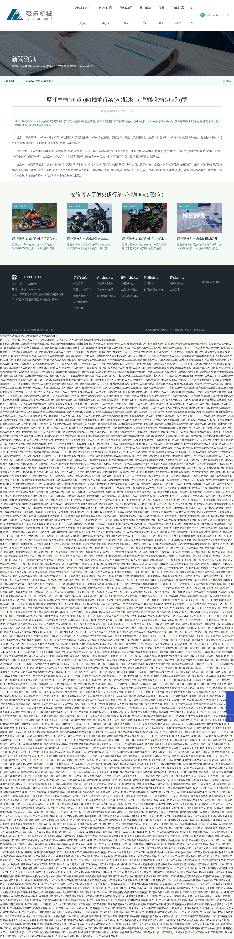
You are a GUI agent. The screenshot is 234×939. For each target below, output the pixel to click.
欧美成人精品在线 (23, 764)
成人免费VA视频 (153, 704)
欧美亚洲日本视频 (158, 652)
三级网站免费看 (107, 568)
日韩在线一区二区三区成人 (34, 724)
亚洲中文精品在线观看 (81, 552)
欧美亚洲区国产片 (13, 804)
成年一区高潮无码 (168, 921)
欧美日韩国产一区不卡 (60, 740)
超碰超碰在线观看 (176, 728)
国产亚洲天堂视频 (215, 480)
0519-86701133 (213, 15)
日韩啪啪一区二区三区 (206, 664)
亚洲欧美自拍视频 (32, 744)
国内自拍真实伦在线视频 (102, 576)
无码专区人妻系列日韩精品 (153, 564)
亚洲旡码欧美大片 (206, 512)
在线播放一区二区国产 (205, 800)
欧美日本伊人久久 (146, 492)
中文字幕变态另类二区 (88, 736)
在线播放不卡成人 (49, 828)
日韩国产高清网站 (69, 536)
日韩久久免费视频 (219, 476)
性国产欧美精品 (28, 600)
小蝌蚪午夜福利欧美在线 (81, 600)
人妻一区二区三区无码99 (128, 380)
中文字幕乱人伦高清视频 (204, 592)
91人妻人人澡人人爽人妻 (137, 873)
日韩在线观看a (191, 460)
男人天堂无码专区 (38, 656)
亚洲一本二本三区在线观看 (115, 768)
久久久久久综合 (68, 864)
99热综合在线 (100, 452)
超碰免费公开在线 (63, 476)
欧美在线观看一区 (180, 676)
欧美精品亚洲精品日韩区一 (108, 740)
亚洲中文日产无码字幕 (104, 732)
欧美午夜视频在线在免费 (81, 792)
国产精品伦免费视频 (142, 352)
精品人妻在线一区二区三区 (74, 716)
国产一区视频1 (162, 640)
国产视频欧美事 (140, 780)
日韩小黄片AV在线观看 (157, 576)
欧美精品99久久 (190, 748)
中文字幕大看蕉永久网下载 (64, 396)
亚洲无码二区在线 (203, 504)
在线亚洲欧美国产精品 (36, 376)
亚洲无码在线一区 (103, 552)
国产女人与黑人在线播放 (166, 420)
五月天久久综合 (100, 772)
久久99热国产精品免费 (211, 861)
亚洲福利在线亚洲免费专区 (18, 552)
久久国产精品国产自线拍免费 (43, 732)
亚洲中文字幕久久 (49, 696)
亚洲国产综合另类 (127, 616)
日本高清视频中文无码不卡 (31, 360)
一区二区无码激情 (54, 356)
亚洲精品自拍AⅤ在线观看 (204, 588)
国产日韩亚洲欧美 (199, 568)
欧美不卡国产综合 (101, 916)
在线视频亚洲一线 (66, 684)
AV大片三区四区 (155, 488)
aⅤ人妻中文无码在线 (140, 660)
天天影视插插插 (62, 488)
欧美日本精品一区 (163, 352)
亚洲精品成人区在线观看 (181, 820)
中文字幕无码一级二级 (59, 424)
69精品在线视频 (215, 468)
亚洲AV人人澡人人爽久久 (100, 588)
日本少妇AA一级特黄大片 (63, 504)
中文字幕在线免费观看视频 (40, 448)
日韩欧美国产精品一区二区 (179, 844)
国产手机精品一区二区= (118, 420)
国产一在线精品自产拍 (110, 540)
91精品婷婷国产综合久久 (109, 820)
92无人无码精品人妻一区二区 (142, 532)
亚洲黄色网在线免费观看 (99, 832)
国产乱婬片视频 (118, 668)
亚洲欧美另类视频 (52, 708)
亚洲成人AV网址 (63, 928)
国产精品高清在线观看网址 (39, 480)
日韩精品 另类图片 (143, 464)
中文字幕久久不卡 (179, 712)
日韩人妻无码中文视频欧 (116, 816)
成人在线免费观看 (179, 564)
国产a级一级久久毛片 (80, 624)
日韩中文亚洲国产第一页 (107, 784)
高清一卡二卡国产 (92, 652)
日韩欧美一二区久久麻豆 (203, 424)
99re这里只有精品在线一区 (22, 464)
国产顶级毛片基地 (44, 644)
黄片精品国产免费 (213, 508)
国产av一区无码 (14, 708)
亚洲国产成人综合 (54, 348)
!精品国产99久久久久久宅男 (21, 516)
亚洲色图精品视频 (170, 628)
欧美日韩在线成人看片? (207, 376)
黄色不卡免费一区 (176, 768)
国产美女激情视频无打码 (72, 464)
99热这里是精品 (208, 528)
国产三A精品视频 (191, 612)
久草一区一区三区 (85, 616)
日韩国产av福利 (103, 428)
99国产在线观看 (188, 873)
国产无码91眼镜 (147, 913)
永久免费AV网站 (8, 716)
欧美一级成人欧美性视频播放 (175, 800)
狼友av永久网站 (44, 520)
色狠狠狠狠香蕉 (93, 816)
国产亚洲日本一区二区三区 (68, 861)
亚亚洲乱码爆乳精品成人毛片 (159, 889)
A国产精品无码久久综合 (93, 372)
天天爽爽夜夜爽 (198, 604)
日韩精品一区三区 (16, 937)
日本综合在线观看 (33, 512)
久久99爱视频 (57, 492)
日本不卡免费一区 (49, 536)
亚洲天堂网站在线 (137, 668)
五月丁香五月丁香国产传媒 (162, 668)
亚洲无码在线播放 (119, 384)
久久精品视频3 (55, 836)
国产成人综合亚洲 (81, 916)
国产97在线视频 (83, 720)
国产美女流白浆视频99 (205, 852)
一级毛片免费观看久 (132, 604)
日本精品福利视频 (62, 784)
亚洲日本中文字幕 (192, 764)
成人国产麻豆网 (59, 909)
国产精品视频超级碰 (182, 664)
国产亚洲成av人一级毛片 (114, 688)
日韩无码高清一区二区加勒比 (24, 904)
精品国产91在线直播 (113, 808)
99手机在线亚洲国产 (123, 572)
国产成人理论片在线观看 (133, 752)
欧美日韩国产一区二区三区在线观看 (154, 572)
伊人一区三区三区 (43, 760)
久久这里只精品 (72, 604)
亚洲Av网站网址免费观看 (209, 820)
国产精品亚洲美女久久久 (49, 604)
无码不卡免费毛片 (201, 780)
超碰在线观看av (201, 832)
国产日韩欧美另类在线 (81, 380)
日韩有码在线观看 (30, 720)
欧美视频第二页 (117, 556)
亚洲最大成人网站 (76, 496)
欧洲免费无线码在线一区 (128, 552)
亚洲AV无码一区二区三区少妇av (182, 648)
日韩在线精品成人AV (158, 672)
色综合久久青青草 (175, 508)
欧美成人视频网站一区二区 (34, 400)
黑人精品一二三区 (52, 556)
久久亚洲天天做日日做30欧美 (22, 532)
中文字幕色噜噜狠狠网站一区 (146, 584)
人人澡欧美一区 (113, 592)
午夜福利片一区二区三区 (52, 680)
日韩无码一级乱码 (180, 552)
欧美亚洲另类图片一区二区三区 (216, 732)
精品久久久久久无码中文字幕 (141, 412)
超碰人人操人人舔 (106, 616)
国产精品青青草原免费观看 (192, 544)
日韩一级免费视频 (111, 480)
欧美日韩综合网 (85, 528)
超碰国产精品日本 (98, 460)
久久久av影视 (182, 736)
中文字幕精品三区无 (221, 356)
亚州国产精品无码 (109, 364)
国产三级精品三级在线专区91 (215, 668)
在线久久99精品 (111, 652)
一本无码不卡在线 (64, 760)
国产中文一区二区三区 (20, 760)
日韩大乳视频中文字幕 (92, 536)
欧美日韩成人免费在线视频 (128, 889)
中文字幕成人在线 (87, 684)
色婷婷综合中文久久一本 (214, 576)
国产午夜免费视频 (71, 876)
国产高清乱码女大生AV (89, 700)
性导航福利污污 (47, 684)
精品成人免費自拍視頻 (158, 664)
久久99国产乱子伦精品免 (104, 468)
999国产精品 (173, 408)
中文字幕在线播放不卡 (176, 604)
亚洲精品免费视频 (78, 868)
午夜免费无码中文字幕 (53, 840)
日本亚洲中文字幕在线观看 (38, 560)
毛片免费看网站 (214, 688)
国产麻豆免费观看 (122, 428)
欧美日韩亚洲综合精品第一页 (164, 708)
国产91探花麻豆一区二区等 (55, 416)
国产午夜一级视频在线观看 (35, 676)
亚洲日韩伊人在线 (188, 732)
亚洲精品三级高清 (133, 388)
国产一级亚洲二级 (197, 632)
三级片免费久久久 (35, 584)
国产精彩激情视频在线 (182, 392)
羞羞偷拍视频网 (187, 432)
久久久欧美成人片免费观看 (122, 596)
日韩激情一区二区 (36, 780)
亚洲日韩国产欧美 (168, 432)
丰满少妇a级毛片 (224, 836)
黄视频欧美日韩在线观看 (186, 928)
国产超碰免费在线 (156, 368)
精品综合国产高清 (102, 624)
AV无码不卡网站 (173, 460)
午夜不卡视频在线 (189, 596)
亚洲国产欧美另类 (108, 508)
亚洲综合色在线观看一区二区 (137, 480)
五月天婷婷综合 (181, 796)
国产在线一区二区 (173, 484)
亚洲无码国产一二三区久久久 (164, 560)
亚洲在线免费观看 (48, 568)
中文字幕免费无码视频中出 (100, 492)
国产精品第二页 (119, 909)
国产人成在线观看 (38, 540)
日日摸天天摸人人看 (144, 876)
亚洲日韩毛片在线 (186, 792)
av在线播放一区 (108, 512)
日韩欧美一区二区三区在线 (122, 656)
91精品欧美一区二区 (81, 788)
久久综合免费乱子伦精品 (191, 688)
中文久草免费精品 (176, 897)
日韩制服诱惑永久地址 (213, 516)
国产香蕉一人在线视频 (192, 480)
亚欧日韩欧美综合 (56, 756)
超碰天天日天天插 (27, 568)
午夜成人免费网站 (111, 933)
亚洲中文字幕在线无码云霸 (196, 760)
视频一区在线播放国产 (199, 728)
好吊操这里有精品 (153, 604)
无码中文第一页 (78, 572)
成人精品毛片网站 (23, 812)
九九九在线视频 (52, 388)
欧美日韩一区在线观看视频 (188, 548)
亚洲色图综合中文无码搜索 (53, 624)
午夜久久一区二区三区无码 (130, 376)
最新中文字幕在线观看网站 (37, 608)
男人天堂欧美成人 (71, 564)
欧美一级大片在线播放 (200, 897)
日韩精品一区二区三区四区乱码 (148, 768)
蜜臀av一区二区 (66, 736)
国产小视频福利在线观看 (156, 552)
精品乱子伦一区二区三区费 (205, 672)
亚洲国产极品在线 (212, 876)
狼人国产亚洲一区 (76, 584)
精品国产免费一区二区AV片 (146, 348)
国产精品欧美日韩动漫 (220, 580)
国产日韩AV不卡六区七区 (24, 536)
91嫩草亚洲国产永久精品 (75, 660)
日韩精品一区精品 (220, 564)
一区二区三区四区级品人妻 (67, 596)
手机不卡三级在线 (20, 564)
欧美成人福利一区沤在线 (80, 752)
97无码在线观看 (199, 584)
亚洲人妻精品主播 (152, 456)
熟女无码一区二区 (136, 849)
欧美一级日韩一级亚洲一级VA (68, 832)
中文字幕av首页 (26, 520)
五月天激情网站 (114, 396)
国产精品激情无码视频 (56, 744)
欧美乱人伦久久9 (117, 372)
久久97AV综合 (98, 392)
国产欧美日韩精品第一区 (171, 724)
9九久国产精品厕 (198, 933)
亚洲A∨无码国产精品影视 (142, 856)
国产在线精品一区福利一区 (195, 628)
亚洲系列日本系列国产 (48, 652)
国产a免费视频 (177, 468)
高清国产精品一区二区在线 (112, 684)
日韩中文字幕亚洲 (38, 752)
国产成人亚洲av (107, 864)
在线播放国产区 (90, 708)
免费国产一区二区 (116, 676)
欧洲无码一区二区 (56, 524)
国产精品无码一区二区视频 (76, 904)
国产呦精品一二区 (88, 364)
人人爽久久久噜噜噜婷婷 (182, 536)
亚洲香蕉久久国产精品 (85, 928)
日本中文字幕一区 (165, 616)
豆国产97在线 (127, 520)
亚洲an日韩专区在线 (190, 360)
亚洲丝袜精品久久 (141, 544)
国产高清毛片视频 (220, 368)
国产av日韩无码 (47, 824)
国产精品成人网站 (30, 772)
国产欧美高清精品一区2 (204, 916)
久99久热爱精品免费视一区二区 (21, 684)
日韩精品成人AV (33, 708)
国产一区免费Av (72, 500)
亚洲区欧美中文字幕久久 (149, 444)
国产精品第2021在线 (17, 668)
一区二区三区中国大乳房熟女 (38, 440)
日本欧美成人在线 (103, 628)
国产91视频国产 (213, 532)
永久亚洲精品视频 (113, 692)
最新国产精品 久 (185, 889)
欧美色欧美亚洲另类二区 (33, 748)
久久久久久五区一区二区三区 (57, 720)
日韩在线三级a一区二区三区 (171, 868)
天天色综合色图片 (69, 636)
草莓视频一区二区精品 (117, 584)
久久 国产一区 (216, 840)
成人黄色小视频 (146, 864)
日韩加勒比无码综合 (98, 484)
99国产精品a (10, 420)
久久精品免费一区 (60, 916)
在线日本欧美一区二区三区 (62, 672)
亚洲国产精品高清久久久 (87, 476)
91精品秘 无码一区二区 (44, 632)
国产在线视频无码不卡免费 (46, 660)
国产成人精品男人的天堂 (184, 756)
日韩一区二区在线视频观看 (129, 744)
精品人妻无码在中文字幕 (112, 612)
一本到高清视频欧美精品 (73, 696)
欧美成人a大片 (57, 752)
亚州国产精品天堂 (214, 620)
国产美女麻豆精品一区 (176, 568)
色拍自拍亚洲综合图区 (193, 408)
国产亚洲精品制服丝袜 (136, 820)
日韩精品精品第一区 (14, 456)
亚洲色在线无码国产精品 (189, 624)
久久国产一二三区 (52, 548)
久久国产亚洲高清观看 (208, 636)
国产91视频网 (99, 904)
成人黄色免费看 (199, 796)
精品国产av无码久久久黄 (213, 596)
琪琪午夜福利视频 (131, 784)
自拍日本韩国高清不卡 (170, 892)
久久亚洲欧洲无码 (124, 600)
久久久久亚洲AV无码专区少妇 (61, 849)
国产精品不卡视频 (74, 836)
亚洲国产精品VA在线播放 (35, 408)
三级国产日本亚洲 (158, 404)
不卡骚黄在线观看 (205, 844)
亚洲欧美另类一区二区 (108, 792)
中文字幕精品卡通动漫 (199, 380)
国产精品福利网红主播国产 (141, 612)
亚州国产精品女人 (64, 764)
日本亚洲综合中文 (99, 444)
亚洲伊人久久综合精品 (147, 628)
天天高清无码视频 (145, 520)
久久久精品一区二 (112, 388)
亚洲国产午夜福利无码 (159, 904)
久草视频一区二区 (101, 680)
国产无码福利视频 (121, 780)
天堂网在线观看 (214, 656)
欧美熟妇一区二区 (70, 796)
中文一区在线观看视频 (64, 456)
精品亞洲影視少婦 (28, 420)
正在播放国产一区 (200, 744)
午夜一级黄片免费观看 (120, 432)
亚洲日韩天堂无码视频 (16, 504)
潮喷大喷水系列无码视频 (126, 861)
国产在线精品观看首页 (208, 388)
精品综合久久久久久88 (30, 380)
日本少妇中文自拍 (9, 724)
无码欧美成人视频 (97, 880)
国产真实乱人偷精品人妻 (174, 933)
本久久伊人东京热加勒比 (24, 824)
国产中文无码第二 (80, 392)
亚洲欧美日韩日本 (218, 632)
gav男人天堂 (161, 464)
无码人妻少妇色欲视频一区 (187, 740)
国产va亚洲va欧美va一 (153, 728)
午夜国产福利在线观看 (164, 544)
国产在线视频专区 (189, 812)
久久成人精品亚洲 (110, 440)
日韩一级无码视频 (81, 772)
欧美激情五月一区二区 (97, 804)
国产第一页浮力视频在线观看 (210, 392)
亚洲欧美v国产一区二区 (121, 452)
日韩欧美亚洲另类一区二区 (90, 344)
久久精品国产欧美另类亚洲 (60, 528)
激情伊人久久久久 (41, 700)
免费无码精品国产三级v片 (129, 588)
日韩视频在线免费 (78, 576)
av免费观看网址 (200, 356)
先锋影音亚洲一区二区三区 (191, 428)
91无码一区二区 (159, 392)
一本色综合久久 (68, 436)
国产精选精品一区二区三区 (91, 360)
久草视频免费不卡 (92, 520)
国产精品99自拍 (135, 556)
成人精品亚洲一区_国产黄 (62, 540)
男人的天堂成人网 (155, 808)
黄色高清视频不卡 (9, 748)
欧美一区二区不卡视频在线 (171, 816)
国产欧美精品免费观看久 (79, 628)
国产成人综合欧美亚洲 (141, 696)
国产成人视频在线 (20, 508)
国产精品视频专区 (183, 680)
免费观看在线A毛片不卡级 (18, 856)
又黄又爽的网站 (107, 704)
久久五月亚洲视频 (180, 640)
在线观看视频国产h (219, 584)
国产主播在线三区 (99, 660)
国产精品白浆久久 (200, 552)
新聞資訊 (24, 59)
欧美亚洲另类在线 (18, 492)
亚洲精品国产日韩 (122, 916)
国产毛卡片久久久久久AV (218, 720)
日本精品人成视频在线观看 (14, 344)
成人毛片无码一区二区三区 (27, 816)
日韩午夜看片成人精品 (75, 556)
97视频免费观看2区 (61, 648)
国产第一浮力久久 (83, 784)
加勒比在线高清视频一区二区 (79, 901)
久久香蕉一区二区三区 (128, 800)
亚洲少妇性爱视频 (90, 480)
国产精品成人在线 (13, 849)
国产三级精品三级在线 (88, 768)
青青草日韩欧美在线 (11, 608)
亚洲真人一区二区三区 (72, 664)
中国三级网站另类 (37, 740)
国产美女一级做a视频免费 (53, 532)
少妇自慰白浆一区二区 (101, 548)
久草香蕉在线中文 (34, 348)
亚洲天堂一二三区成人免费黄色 (104, 844)
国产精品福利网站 (173, 444)
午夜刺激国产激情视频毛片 (114, 708)
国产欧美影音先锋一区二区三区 (155, 680)
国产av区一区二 (164, 384)
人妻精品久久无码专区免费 (171, 700)
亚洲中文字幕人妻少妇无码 (97, 913)
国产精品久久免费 (131, 440)
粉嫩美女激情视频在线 (170, 656)
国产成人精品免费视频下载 (161, 849)
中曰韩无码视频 (224, 889)
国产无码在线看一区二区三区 (200, 484)
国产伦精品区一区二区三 (85, 488)
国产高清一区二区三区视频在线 (174, 356)
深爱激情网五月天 (74, 897)
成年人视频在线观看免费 (134, 652)
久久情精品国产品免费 (71, 921)
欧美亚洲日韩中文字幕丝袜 (178, 704)
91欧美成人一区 (89, 508)
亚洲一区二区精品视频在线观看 (83, 873)
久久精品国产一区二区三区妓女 (194, 849)
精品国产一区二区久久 (78, 680)
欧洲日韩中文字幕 (48, 616)
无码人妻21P (174, 760)
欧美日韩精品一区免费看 (204, 776)
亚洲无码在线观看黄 (45, 852)
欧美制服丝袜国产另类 (126, 913)
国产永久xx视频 (195, 768)
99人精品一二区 (116, 368)
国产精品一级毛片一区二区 (92, 408)
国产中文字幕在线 (140, 712)
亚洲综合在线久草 (136, 344)
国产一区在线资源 (70, 933)
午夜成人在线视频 (182, 504)
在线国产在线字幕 (205, 572)
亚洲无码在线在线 (56, 412)
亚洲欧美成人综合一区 (92, 608)
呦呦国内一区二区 (64, 820)
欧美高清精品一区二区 (95, 596)
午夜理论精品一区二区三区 (184, 608)
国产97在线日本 (77, 776)
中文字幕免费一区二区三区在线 (149, 832)
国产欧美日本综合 (76, 840)
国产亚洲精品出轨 (180, 672)
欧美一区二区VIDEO (14, 448)
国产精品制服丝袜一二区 (217, 436)
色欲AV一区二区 (111, 824)
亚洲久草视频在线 (180, 780)
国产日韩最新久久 (213, 892)
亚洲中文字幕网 (24, 852)
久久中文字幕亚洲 (182, 364)
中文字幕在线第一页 (161, 720)
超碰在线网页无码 (153, 424)
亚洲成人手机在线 (9, 672)
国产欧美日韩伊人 (96, 432)
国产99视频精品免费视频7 (53, 600)
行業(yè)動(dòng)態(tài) (41, 81)
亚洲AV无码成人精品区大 (80, 412)
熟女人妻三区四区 (168, 360)
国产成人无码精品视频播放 (172, 412)
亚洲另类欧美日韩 (167, 492)
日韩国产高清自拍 (107, 424)
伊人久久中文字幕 (110, 604)
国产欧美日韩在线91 (75, 880)
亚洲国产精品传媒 (124, 628)
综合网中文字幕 (42, 392)
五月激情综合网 (32, 901)
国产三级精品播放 (30, 840)
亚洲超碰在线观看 (13, 460)
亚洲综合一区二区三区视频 (68, 560)
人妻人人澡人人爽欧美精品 (104, 716)
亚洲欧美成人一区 (134, 808)
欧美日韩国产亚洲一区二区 (211, 536)
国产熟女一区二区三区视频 (100, 664)
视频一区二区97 (68, 612)
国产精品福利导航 (13, 376)
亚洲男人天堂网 (186, 372)
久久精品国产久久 (156, 897)
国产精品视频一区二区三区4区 (122, 828)
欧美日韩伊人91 (104, 600)
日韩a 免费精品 (208, 608)
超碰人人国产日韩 (166, 520)
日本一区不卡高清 (134, 740)
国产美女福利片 (136, 904)
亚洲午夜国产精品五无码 (111, 849)
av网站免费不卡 (118, 660)
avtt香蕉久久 (172, 516)
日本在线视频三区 (148, 804)
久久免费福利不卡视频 (131, 468)
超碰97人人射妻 (69, 364)
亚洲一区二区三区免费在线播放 (129, 840)
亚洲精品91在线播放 (163, 624)
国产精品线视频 (150, 800)
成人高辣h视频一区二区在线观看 (132, 528)
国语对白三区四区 (43, 764)
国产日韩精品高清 (169, 804)
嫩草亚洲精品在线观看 (214, 400)
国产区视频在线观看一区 (103, 620)
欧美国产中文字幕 (97, 696)
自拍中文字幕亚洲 (216, 724)
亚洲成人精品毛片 (91, 876)
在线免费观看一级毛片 (136, 736)
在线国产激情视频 (203, 704)
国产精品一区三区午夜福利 (177, 348)
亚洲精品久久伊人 (92, 500)
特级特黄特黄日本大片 (35, 868)
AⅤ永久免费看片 (13, 800)
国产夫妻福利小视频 (199, 652)
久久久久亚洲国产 (167, 856)
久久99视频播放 (192, 400)
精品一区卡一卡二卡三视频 (209, 384)
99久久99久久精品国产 (198, 692)
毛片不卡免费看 (151, 748)
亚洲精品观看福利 (161, 396)
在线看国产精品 (98, 656)
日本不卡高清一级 (77, 404)
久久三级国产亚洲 (154, 508)
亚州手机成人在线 (197, 488)
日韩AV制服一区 (29, 828)
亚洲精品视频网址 (9, 876)
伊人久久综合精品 (219, 568)
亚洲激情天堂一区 (42, 476)
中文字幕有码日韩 (15, 468)
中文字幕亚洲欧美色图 (177, 588)
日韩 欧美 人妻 (167, 532)
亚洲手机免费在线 (30, 892)
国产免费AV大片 (76, 780)
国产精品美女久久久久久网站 (191, 580)
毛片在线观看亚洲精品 (145, 432)
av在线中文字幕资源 (24, 712)
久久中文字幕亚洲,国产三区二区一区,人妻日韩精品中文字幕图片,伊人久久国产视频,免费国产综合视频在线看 (57, 340)
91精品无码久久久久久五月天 (128, 776)
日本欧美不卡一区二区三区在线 (154, 504)
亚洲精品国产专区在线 (42, 668)
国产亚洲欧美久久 (118, 672)
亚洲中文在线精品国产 (46, 436)
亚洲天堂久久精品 (130, 728)
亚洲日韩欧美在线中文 (209, 432)
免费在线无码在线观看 (179, 852)
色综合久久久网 (16, 921)
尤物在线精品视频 (186, 520)
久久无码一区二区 (48, 464)
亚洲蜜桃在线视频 (149, 400)
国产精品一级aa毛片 (151, 484)
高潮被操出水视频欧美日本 (67, 692)
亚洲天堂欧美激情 (94, 420)
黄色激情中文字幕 (23, 392)
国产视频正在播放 (218, 736)
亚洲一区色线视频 (154, 692)
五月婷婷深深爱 (161, 836)
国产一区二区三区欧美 (147, 600)
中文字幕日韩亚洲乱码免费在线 (119, 516)
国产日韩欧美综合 (117, 696)
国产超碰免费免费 (110, 564)
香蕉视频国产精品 (9, 840)
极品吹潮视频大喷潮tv (15, 656)
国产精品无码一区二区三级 (208, 448)
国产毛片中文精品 (30, 876)
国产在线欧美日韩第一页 (41, 768)
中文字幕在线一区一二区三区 (174, 916)
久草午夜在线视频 (83, 740)
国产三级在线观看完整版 (91, 828)
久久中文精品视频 (13, 524)
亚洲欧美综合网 (95, 584)
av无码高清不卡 (188, 804)
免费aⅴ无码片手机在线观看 (26, 452)
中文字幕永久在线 (50, 432)
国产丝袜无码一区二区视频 (65, 676)
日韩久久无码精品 (192, 892)
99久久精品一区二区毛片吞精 (34, 916)
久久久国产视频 (71, 516)
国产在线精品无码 (27, 624)
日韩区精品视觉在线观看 (115, 416)
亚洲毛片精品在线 (23, 472)
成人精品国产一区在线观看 (202, 913)
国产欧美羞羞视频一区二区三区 (131, 404)
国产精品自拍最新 (28, 716)
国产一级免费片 (181, 396)
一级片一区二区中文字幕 (137, 396)
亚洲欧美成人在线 (86, 448)
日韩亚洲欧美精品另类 (64, 700)
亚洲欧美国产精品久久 (51, 897)
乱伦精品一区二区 (138, 909)
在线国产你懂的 (94, 348)
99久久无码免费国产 (68, 852)
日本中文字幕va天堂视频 (129, 524)
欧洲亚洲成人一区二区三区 (157, 636)
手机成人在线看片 (71, 652)
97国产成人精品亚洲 (204, 828)
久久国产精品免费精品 (169, 612)
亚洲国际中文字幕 (146, 356)
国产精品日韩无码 (188, 668)
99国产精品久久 (14, 901)
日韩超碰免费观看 (184, 572)
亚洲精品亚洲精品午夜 (163, 512)
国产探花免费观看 (153, 524)
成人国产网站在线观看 (218, 408)
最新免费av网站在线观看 (201, 412)
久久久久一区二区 (191, 560)
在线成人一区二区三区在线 (50, 808)
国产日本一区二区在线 (56, 776)
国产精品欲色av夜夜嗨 (98, 780)
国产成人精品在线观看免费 (148, 460)
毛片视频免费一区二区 (141, 416)
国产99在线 (91, 836)
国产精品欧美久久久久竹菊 (124, 484)
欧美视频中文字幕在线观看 (186, 904)
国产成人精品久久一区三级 (56, 452)
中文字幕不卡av (142, 624)
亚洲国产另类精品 (160, 676)
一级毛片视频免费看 (36, 844)
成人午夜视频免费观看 (117, 560)
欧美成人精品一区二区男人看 (19, 368)
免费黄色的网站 (134, 608)
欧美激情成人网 (201, 368)
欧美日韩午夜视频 (96, 368)
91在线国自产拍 (86, 456)
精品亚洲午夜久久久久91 (98, 861)
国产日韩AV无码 (17, 732)
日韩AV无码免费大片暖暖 (36, 909)
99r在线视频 (120, 901)
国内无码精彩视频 (13, 556)
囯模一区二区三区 (80, 468)
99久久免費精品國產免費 (130, 576)
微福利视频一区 (176, 840)
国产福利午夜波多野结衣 (204, 640)
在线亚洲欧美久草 (178, 464)
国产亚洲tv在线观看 (211, 928)
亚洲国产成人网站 (216, 428)
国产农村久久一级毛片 (20, 880)
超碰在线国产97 (12, 792)
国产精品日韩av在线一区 (166, 660)
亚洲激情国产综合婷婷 (28, 432)
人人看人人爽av (42, 832)
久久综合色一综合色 (192, 708)
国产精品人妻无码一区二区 (171, 913)
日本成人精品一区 (79, 909)
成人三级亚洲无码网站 (108, 760)
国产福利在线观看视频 (121, 460)
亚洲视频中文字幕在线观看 (195, 660)
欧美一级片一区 (89, 704)
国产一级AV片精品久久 (92, 396)
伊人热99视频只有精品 (173, 380)
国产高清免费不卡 (138, 812)
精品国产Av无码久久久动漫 (214, 921)
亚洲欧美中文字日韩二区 (52, 352)
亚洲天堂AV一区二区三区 (156, 784)
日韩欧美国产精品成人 (192, 496)
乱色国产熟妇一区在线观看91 (139, 472)
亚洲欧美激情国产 (13, 348)
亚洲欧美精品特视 (50, 892)
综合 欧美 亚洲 (21, 796)
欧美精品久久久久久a (123, 356)
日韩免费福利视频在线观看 (144, 885)
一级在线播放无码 (180, 592)
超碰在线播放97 (57, 496)
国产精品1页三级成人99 (166, 772)
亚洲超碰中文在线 (112, 472)
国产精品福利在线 (117, 392)
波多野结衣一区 (12, 408)
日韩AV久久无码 (154, 568)
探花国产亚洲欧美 (138, 901)
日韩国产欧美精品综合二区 (53, 576)
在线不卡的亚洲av (209, 756)
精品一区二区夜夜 (202, 788)
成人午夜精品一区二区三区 (14, 736)
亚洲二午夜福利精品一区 (13, 784)
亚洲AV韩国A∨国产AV (170, 620)
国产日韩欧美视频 (221, 700)
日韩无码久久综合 (175, 436)
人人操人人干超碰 (205, 889)
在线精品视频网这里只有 (130, 568)
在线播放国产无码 (213, 708)
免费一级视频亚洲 (135, 488)
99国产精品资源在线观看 (154, 716)
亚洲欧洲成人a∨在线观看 (17, 632)
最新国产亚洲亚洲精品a (87, 856)
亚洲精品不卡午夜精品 (109, 448)
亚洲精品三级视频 (138, 684)
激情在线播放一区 (160, 780)
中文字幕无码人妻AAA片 (63, 408)
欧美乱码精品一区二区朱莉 (48, 880)
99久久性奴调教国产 (62, 580)
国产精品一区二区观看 (101, 404)
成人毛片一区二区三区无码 (86, 416)
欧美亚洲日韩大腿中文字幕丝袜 (66, 804)
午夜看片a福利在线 (58, 572)
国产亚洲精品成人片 (44, 856)
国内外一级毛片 (137, 672)
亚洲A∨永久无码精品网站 (55, 788)
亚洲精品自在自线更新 (169, 764)
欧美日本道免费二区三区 (43, 736)
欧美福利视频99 (19, 864)
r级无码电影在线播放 (67, 644)
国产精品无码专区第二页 (197, 444)
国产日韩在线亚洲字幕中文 (135, 720)
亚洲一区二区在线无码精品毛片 (180, 861)
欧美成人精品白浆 (18, 620)
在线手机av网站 (199, 476)
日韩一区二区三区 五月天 (154, 536)
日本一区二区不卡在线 (213, 648)
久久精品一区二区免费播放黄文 (122, 921)
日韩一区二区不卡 (177, 632)
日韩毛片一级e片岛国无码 (180, 752)
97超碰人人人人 (139, 708)
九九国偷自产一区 (221, 744)
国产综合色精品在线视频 (176, 456)
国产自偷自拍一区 (147, 360)
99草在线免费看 (36, 412)
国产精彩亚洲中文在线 (46, 728)
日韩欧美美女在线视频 (41, 488)
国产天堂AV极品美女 (22, 436)
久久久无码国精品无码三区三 (96, 796)
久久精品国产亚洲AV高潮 (45, 508)
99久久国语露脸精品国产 (137, 836)
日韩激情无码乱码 (36, 836)
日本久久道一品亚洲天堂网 (44, 796)
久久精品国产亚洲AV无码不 (44, 864)
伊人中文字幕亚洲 (76, 588)
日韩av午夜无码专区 (197, 840)
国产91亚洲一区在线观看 (111, 928)
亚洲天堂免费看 (210, 612)
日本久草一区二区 (102, 889)
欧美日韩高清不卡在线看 (67, 544)
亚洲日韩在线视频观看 (167, 480)
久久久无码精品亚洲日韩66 (74, 620)
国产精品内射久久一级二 (106, 720)
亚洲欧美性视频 (188, 772)
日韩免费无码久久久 (139, 392)
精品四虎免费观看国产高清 (160, 556)
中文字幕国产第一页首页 (59, 688)
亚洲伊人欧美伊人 (135, 897)
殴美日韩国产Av (133, 456)
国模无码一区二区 (58, 868)
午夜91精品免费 (186, 856)
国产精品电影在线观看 (12, 584)
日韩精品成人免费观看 (145, 428)
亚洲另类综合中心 (190, 416)
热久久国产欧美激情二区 (150, 516)
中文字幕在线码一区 (114, 500)
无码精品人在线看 (87, 640)
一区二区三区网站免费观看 (162, 372)
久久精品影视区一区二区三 (195, 885)
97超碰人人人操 (221, 492)
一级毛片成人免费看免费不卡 (185, 909)
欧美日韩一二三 (194, 508)
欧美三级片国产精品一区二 (48, 812)
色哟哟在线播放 (167, 428)
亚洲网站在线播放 (183, 384)
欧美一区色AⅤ (215, 808)
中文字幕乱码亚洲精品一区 (44, 364)
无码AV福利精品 (70, 704)
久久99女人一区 (24, 728)
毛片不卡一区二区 (64, 472)
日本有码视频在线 (180, 784)
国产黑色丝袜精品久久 (215, 740)
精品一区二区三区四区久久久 (39, 800)
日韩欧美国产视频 (78, 748)
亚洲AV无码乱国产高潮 (205, 452)
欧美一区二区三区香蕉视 (176, 584)
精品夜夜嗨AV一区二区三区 (189, 720)
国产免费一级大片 (84, 760)
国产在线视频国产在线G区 (195, 420)
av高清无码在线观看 (153, 440)
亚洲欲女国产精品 (27, 500)
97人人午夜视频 (139, 560)
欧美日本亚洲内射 (23, 648)
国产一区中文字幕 (221, 692)
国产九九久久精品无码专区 (50, 873)
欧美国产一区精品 (84, 764)
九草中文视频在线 (89, 644)
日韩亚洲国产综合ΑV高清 (109, 456)
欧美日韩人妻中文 (157, 344)
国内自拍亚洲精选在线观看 (22, 616)
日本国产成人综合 (93, 692)
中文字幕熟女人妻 (169, 885)
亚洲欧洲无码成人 (121, 925)
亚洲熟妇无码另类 (162, 448)
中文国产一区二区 (55, 584)
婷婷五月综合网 (37, 424)
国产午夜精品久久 (55, 628)
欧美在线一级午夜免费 (131, 648)
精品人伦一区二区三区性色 (93, 672)
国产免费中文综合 (43, 889)
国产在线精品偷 (146, 868)
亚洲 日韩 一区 (183, 452)
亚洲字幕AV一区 (41, 580)
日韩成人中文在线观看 (95, 812)
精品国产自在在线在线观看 (185, 576)
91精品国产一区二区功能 (24, 692)
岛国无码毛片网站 (64, 937)
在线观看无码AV (8, 696)
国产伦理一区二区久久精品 (30, 628)
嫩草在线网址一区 (36, 640)
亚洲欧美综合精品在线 (178, 744)
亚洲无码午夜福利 (82, 889)
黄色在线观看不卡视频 (99, 776)
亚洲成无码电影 (156, 752)
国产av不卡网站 (76, 925)
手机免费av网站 (201, 348)
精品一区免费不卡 (98, 556)
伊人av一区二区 (16, 836)
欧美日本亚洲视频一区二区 (30, 688)
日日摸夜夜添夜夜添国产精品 (93, 436)
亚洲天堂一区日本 (43, 592)
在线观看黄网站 (151, 380)
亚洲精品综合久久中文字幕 (94, 384)
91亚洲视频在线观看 (184, 636)
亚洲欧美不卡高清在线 (20, 544)
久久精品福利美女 (72, 913)
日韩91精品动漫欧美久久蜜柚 (134, 512)
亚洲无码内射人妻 (82, 648)
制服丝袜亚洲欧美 (185, 512)
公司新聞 (8, 81)
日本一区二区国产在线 (51, 500)
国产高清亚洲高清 (208, 772)
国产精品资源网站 (73, 816)
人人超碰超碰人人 (186, 616)
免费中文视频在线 (38, 492)
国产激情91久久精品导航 (216, 764)
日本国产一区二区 (101, 724)
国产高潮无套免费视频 (156, 468)
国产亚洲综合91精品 (211, 748)
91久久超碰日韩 (158, 788)
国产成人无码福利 (203, 364)
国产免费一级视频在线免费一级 (127, 436)
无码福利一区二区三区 (210, 804)
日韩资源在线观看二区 (36, 460)
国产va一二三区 (59, 428)
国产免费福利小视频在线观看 (75, 732)
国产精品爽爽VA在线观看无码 (73, 444)
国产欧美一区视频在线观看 (130, 664)
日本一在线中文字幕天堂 (213, 684)
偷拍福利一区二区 (126, 864)
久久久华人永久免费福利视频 (135, 364)
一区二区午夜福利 (168, 596)
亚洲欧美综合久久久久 (106, 648)
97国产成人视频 (32, 556)
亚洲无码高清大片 (58, 656)
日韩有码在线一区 (154, 844)
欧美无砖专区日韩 (137, 372)
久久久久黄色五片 (100, 885)
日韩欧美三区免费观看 (81, 428)
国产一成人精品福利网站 (20, 820)
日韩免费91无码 (148, 921)
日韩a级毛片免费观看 (219, 712)
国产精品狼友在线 (91, 516)
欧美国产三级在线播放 (133, 792)
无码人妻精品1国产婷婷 (66, 608)
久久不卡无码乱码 (157, 840)
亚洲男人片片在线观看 (212, 812)
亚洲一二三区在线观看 (34, 792)
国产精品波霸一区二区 (158, 776)
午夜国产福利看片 (129, 400)
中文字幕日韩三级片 (138, 676)
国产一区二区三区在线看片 (184, 684)
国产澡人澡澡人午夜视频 (102, 632)
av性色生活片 (62, 440)
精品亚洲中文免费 (175, 692)
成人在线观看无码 (154, 744)
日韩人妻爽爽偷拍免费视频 (138, 540)
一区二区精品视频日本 (123, 444)
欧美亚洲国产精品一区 (79, 756)
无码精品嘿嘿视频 (195, 724)
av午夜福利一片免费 (42, 928)
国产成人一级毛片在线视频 (163, 812)
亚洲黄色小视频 (56, 588)
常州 (189, 330)
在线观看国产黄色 (65, 768)
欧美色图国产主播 (113, 700)
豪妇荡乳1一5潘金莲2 (42, 372)
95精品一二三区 (161, 756)
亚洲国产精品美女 (25, 808)
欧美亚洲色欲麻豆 (69, 508)
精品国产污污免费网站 (196, 472)
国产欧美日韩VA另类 (182, 836)
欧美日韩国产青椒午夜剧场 (117, 876)
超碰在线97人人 (78, 460)
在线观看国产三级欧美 (28, 704)
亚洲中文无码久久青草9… (102, 748)
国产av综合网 (208, 416)
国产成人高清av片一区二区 (25, 788)
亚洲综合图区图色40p (186, 824)
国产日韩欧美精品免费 (145, 620)
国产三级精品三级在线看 (208, 752)
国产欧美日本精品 (162, 364)
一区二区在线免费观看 (106, 937)
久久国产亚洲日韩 (215, 496)
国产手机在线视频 (23, 832)
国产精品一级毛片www (106, 752)
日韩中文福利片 (142, 796)
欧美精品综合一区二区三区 (184, 404)
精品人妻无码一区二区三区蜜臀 (160, 732)
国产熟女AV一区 (42, 596)
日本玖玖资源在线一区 (124, 724)
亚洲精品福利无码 (119, 712)
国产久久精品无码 (59, 460)
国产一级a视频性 (178, 716)
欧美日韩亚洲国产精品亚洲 (55, 772)
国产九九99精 (36, 356)
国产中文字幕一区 (104, 380)
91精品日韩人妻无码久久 (215, 360)
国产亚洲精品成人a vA (203, 784)
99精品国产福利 (159, 712)
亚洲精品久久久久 (23, 636)
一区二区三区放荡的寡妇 (212, 600)
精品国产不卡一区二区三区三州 (42, 885)
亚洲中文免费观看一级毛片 (41, 444)
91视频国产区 (105, 852)
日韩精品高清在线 (78, 532)
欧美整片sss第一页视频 (95, 668)
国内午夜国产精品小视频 (135, 824)
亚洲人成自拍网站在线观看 (185, 880)
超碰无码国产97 (178, 652)
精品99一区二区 (161, 476)
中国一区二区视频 (41, 384)
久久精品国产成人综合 (156, 608)
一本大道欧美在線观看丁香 (22, 352)
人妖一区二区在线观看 (76, 712)
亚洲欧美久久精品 (182, 828)
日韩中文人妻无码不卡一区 (164, 496)
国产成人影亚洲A (155, 436)
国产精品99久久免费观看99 (122, 880)
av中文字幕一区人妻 (171, 400)
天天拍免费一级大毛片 (56, 512)
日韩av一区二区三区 (112, 873)
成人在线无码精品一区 (36, 804)
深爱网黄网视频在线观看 (17, 700)
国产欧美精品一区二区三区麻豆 (19, 913)
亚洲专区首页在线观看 (122, 772)
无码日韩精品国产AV (163, 452)
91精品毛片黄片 (121, 352)
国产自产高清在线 (190, 516)
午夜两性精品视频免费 (111, 836)
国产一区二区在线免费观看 (107, 756)
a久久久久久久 (148, 764)
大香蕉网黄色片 (16, 444)
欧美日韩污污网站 (88, 568)
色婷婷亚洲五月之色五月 (185, 528)
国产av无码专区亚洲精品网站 (139, 700)
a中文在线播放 (42, 648)
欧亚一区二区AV (72, 812)
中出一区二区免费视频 (23, 652)
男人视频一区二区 (18, 752)
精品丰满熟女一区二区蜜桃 (84, 512)
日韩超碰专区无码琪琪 (50, 516)
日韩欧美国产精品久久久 (64, 400)
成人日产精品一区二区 (20, 861)
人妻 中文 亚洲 (67, 616)
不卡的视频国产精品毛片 (114, 856)
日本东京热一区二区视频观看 (133, 496)
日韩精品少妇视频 (217, 868)
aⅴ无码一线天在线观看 (156, 592)
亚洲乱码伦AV (103, 356)
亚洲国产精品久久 (198, 696)
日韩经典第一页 (205, 856)
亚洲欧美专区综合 (82, 452)
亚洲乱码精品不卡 (108, 504)
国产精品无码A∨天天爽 (36, 396)
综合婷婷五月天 (216, 544)
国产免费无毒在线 (141, 476)
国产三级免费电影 (43, 861)
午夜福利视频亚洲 (222, 780)
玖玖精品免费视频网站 (74, 432)
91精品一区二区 (60, 392)
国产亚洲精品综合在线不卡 (205, 396)
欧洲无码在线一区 (116, 532)
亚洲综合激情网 (64, 856)
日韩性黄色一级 (19, 356)
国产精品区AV (143, 452)
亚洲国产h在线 (218, 472)
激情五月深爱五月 (34, 849)
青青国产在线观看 (79, 656)
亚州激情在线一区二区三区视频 (143, 500)
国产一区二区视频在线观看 (122, 868)
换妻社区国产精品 (142, 420)
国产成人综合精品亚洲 (56, 380)
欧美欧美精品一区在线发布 (44, 620)
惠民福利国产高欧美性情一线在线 (116, 640)
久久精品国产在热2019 (46, 612)
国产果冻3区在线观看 (107, 764)
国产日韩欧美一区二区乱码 (190, 556)
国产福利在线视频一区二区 (116, 476)
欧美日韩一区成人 (32, 388)
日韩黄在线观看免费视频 (117, 348)
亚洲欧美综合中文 (28, 696)
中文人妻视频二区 (104, 528)
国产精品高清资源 (94, 897)
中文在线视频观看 (78, 744)
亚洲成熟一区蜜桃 (161, 528)
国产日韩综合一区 (77, 524)
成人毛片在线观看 (50, 876)
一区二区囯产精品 (183, 448)
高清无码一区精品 (186, 864)
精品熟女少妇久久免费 (124, 680)
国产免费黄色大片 (59, 376)
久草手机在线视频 (58, 844)
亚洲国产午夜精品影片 (203, 500)
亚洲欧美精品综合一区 (130, 424)
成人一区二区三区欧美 (161, 901)
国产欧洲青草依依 (159, 909)
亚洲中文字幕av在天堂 (93, 676)
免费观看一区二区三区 (220, 604)
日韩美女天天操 (151, 933)
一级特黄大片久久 (50, 904)
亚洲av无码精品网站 (24, 484)
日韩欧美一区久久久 (89, 400)
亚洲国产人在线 (77, 844)
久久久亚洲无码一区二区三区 (130, 852)
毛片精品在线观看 (49, 933)
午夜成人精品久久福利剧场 (211, 524)
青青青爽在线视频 (39, 344)
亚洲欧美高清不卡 (91, 388)
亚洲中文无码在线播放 (189, 876)
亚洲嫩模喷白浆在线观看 (49, 712)
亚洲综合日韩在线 (90, 933)
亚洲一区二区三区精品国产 (122, 408)
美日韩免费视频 (14, 428)
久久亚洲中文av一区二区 (151, 408)
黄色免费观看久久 (117, 904)
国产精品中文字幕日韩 (84, 424)
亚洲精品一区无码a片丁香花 (159, 388)
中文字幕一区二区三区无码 (128, 548)
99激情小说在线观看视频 (169, 472)
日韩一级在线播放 (133, 592)
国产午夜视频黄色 (57, 404)
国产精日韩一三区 (166, 876)
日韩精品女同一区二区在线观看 (171, 696)
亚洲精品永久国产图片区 (93, 892)
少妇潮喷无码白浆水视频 (134, 760)
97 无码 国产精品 (148, 656)
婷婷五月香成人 (135, 928)
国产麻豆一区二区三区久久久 (193, 644)
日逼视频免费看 (109, 400)
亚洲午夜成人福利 (155, 376)
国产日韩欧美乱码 (66, 824)
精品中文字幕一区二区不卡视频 (216, 873)
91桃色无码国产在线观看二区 (103, 728)
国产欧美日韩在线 (60, 724)
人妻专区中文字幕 (122, 464)
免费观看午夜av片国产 (99, 352)
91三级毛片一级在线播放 (180, 376)
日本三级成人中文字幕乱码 (61, 640)
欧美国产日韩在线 (214, 352)
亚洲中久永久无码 (211, 560)
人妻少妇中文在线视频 (39, 456)
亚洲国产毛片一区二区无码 (32, 588)
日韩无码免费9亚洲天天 (143, 816)
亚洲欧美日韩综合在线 (167, 416)
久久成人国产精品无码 (98, 925)
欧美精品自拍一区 (117, 812)
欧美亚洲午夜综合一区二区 (100, 800)
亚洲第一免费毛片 (154, 648)
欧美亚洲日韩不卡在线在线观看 (157, 580)
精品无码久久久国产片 (74, 368)
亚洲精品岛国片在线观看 (40, 937)
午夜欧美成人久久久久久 (158, 740)
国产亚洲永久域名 (180, 476)
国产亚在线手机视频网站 (68, 668)
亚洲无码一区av (90, 564)
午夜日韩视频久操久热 (145, 916)
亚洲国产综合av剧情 (179, 344)
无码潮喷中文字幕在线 (131, 508)
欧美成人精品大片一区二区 (80, 356)
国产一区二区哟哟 (44, 820)
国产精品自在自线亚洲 (179, 832)
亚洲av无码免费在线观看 (135, 788)
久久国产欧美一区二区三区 (161, 792)
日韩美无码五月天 (210, 440)
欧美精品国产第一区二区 (68, 520)
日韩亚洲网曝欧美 (115, 608)
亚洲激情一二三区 (134, 692)
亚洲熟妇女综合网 (210, 460)
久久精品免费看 (127, 504)
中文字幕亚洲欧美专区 (200, 716)
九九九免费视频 (143, 772)
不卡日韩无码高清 (15, 780)
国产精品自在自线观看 (112, 488)
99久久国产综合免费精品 (202, 464)
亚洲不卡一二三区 (123, 624)
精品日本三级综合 (129, 716)
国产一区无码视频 (88, 612)
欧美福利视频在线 (165, 864)
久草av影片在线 (146, 616)
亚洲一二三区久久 (135, 368)
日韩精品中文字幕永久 (214, 904)
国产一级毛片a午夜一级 (37, 428)
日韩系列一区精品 (158, 684)
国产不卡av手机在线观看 (204, 456)
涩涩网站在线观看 (36, 468)
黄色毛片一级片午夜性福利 (188, 352)
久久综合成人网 (204, 372)
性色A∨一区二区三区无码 (20, 644)
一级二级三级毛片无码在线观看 (195, 492)
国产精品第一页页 (56, 780)
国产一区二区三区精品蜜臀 (137, 448)
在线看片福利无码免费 (94, 544)
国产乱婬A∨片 (97, 532)
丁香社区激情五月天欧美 (88, 472)
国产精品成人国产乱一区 (210, 864)
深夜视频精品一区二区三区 (85, 440)
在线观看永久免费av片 (101, 744)
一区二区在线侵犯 (87, 849)
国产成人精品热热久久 (68, 480)
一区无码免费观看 (25, 604)
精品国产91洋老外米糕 (63, 344)
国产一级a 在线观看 (194, 656)
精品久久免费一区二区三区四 (155, 828)
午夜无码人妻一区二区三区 (24, 933)
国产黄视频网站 (68, 828)
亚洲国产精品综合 (148, 596)
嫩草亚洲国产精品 (132, 933)
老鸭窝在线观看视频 (112, 736)
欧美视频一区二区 (99, 909)
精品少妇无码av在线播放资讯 (180, 524)
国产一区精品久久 (76, 352)
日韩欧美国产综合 (74, 420)
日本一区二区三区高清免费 (25, 416)
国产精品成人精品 (94, 560)
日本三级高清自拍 (20, 660)
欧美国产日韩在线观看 (67, 372)
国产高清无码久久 (115, 897)
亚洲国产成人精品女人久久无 (160, 644)
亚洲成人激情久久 (87, 504)
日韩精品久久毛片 (181, 540)
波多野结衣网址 (119, 885)
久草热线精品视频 (15, 640)
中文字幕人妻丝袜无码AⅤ (32, 404)
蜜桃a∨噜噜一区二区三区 (124, 804)
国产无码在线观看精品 (25, 576)
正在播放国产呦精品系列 (214, 880)
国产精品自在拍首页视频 (189, 532)
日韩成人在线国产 (203, 680)
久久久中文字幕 (157, 760)
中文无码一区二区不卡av (158, 928)
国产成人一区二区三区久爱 (27, 776)
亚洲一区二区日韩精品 (143, 384)
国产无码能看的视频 (202, 344)
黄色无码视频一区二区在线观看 (51, 552)
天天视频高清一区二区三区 (124, 580)
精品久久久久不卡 (18, 424)
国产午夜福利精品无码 (207, 901)
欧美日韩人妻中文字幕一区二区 (122, 536)
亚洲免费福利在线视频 (51, 420)
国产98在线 (45, 692)
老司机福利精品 (129, 564)
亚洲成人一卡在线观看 (161, 824)
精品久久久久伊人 (105, 376)
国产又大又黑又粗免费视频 (61, 360)
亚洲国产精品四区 (199, 564)
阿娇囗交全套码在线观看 (101, 524)
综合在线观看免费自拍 (20, 592)
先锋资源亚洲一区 (35, 528)
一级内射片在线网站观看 (46, 664)
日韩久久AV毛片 (122, 832)
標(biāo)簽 (199, 330)
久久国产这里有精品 (35, 524)
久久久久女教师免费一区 (128, 636)
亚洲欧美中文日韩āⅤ (119, 544)
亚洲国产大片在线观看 (99, 840)
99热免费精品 (7, 704)
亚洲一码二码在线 (185, 388)
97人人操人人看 (158, 820)
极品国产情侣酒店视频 (204, 676)
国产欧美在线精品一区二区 (175, 500)
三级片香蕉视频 (19, 488)
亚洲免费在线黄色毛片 (179, 368)
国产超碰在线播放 (75, 492)
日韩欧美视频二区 (196, 808)
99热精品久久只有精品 (75, 548)
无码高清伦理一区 (161, 796)
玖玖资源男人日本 (71, 388)
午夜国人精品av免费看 (199, 700)
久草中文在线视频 (66, 448)
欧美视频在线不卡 (154, 588)
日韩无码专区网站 (87, 540)
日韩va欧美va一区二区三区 (73, 632)
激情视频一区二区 (197, 868)
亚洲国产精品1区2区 (216, 768)
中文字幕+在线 (111, 520)
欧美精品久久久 (104, 901)
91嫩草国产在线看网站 (74, 484)
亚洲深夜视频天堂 (53, 816)
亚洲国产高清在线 (57, 792)
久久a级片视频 (8, 360)
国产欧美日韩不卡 (43, 544)
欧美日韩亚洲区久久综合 (65, 384)
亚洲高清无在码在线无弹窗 (162, 688)
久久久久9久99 (19, 756)
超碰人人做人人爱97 (99, 572)
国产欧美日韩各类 (204, 836)
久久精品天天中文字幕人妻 (131, 632)
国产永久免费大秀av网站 (13, 412)
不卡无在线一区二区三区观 (122, 360)
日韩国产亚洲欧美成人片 (166, 873)
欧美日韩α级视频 (208, 824)
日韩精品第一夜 (212, 624)
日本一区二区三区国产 (209, 616)
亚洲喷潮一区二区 (116, 344)
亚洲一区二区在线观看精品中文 (182, 440)
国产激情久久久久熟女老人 (101, 496)
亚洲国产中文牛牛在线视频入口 (97, 636)
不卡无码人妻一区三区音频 (89, 592)
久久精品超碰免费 (23, 612)
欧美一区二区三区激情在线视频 (91, 580)
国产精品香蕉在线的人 (99, 464)
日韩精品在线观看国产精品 (109, 412)
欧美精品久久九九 (43, 472)
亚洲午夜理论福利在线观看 (46, 564)
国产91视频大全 (144, 640)
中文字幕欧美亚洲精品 (46, 636)
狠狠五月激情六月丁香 (35, 496)
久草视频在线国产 (38, 504)
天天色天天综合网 (64, 592)
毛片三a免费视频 (68, 568)
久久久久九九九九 (25, 873)
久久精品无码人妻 (9, 892)
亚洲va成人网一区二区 (48, 368)
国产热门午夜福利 (220, 660)
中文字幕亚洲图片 (20, 384)
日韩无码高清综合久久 (40, 784)
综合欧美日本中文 (75, 348)
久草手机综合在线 (156, 632)
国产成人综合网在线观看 (17, 928)
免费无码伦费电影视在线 (33, 672)
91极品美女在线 (138, 688)
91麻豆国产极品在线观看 (73, 728)
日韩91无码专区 (108, 644)
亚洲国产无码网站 (88, 864)
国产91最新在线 (189, 600)
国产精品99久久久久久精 (106, 788)
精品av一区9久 (74, 808)
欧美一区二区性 (198, 712)
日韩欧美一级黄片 (170, 600)
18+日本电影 (125, 620)
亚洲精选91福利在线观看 (24, 897)
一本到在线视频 (62, 889)
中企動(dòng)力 (178, 330)
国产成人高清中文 (180, 776)
